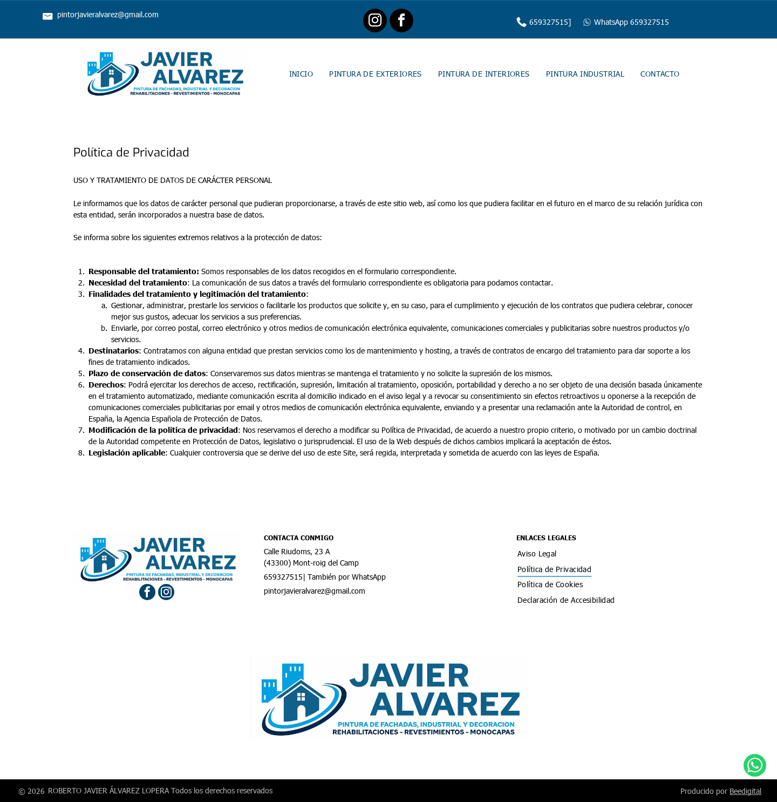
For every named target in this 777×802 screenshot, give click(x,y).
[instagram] (375, 22)
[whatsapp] (755, 773)
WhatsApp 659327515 (631, 22)
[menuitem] (301, 73)
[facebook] (401, 22)
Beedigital (745, 791)
